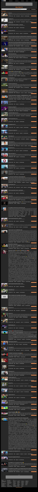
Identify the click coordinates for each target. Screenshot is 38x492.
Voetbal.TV (17, 27)
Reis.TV (22, 485)
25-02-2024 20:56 (10, 75)
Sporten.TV (17, 33)
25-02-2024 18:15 (10, 145)
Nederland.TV (22, 481)
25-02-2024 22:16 (10, 33)
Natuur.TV (17, 63)
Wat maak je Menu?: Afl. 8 (11, 184)
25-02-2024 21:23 (10, 57)
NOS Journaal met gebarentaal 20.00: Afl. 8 (14, 456)
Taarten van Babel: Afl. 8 (11, 165)
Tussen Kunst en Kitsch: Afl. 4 (12, 53)
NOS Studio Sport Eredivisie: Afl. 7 (12, 130)
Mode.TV (18, 485)
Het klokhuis (3, 484)
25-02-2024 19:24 (10, 110)
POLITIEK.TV (19, 7)
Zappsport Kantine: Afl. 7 (11, 394)
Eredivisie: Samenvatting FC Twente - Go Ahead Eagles (15, 190)
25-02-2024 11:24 (10, 339)
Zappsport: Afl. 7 (10, 388)
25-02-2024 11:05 (10, 344)
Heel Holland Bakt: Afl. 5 (11, 77)
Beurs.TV (14, 481)
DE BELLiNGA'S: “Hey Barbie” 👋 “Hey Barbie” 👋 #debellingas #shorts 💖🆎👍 (18, 250)
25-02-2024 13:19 (10, 305)
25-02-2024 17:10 (10, 199)
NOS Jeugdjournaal (4, 483)
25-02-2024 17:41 (10, 174)
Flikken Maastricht (9, 482)
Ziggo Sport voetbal (9, 486)
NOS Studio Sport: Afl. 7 (11, 147)
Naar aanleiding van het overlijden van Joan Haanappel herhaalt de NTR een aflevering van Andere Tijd (22, 468)
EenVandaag (3, 485)
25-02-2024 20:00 (10, 99)
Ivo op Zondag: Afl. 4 (11, 347)
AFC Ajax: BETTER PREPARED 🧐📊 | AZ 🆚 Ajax (14, 412)
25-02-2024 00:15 (10, 471)
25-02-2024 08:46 (10, 391)
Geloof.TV (17, 344)
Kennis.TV (22, 40)
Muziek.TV (26, 92)
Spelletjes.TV (26, 481)
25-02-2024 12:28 (10, 310)
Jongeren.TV (17, 127)
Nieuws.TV (31, 21)
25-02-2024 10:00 (10, 363)
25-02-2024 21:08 (10, 63)
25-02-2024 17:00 (10, 203)
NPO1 (14, 33)
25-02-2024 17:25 (10, 187)
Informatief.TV (23, 21)
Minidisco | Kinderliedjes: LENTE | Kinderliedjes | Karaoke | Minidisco (17, 295)
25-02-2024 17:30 (10, 182)
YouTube (15, 75)
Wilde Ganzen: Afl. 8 (11, 307)
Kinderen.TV (17, 168)
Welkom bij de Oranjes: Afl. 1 (12, 153)
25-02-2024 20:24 (10, 80)
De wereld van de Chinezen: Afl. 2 (12, 83)
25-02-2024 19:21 (10, 115)
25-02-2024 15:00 (10, 281)
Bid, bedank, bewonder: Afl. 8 (12, 377)
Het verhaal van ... (9, 483)
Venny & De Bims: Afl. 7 (11, 289)
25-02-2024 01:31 (10, 466)
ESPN (14, 27)
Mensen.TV (27, 21)
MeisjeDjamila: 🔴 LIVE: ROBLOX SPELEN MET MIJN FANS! (15, 330)
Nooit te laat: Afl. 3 (10, 224)
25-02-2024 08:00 (10, 409)
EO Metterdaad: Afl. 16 (11, 319)
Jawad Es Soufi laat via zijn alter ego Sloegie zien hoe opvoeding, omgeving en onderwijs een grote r (21, 42)
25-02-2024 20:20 (10, 92)
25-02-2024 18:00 (10, 162)
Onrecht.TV (22, 483)
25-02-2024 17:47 (10, 168)
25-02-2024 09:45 (10, 375)
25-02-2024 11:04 (10, 350)
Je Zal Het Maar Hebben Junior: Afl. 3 (13, 112)
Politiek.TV (20, 317)
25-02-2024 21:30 (10, 51)
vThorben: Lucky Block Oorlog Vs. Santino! (13, 406)
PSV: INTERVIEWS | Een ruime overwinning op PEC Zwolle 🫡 (16, 462)
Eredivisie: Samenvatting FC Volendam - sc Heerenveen (15, 24)
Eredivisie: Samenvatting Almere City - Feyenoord (15, 218)
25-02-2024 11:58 (10, 322)
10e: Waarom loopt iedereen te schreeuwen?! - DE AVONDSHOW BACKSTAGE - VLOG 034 (19, 95)
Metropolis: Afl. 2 (10, 65)
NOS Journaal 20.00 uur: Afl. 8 (12, 101)
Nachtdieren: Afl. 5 (10, 59)
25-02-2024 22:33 (10, 27)
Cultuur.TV (17, 57)
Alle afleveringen (10, 22)
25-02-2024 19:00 (10, 127)
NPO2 (14, 21)
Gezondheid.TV (18, 115)
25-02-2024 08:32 (10, 404)
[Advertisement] (19, 4)
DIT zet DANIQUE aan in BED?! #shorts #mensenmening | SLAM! (16, 207)
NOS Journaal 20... (9, 485)
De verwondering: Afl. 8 (11, 400)
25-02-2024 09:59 (10, 368)
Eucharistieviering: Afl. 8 (11, 365)
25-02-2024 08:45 (10, 397)
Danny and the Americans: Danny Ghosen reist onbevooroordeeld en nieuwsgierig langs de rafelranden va (22, 36)
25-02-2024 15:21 (10, 248)
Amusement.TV (18, 21)
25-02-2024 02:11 (10, 459)
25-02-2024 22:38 (10, 21)
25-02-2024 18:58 (10, 133)
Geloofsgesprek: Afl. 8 (11, 371)
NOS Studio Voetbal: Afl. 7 (11, 30)
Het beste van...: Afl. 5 (11, 89)
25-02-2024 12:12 (10, 317)
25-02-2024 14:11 (10, 292)
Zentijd (8, 484)
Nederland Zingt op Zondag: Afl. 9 (12, 341)
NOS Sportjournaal (4, 486)
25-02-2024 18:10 (10, 156)
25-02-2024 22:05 (10, 40)
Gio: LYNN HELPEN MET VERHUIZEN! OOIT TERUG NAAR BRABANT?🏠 (16, 176)
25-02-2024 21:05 (10, 69)
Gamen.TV (18, 409)
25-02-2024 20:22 (10, 87)
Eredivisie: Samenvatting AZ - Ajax (12, 118)
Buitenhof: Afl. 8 (10, 313)
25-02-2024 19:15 (10, 121)
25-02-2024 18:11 (10, 150)
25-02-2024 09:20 (10, 380)
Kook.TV (17, 80)
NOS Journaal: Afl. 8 (11, 159)
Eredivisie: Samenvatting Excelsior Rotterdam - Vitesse (15, 283)
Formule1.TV (14, 483)
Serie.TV (22, 486)
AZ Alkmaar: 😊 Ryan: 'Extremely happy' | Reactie (14, 71)
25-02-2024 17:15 (10, 193)
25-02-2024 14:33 (10, 286)
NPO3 (14, 63)
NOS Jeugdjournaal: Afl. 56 (11, 124)
